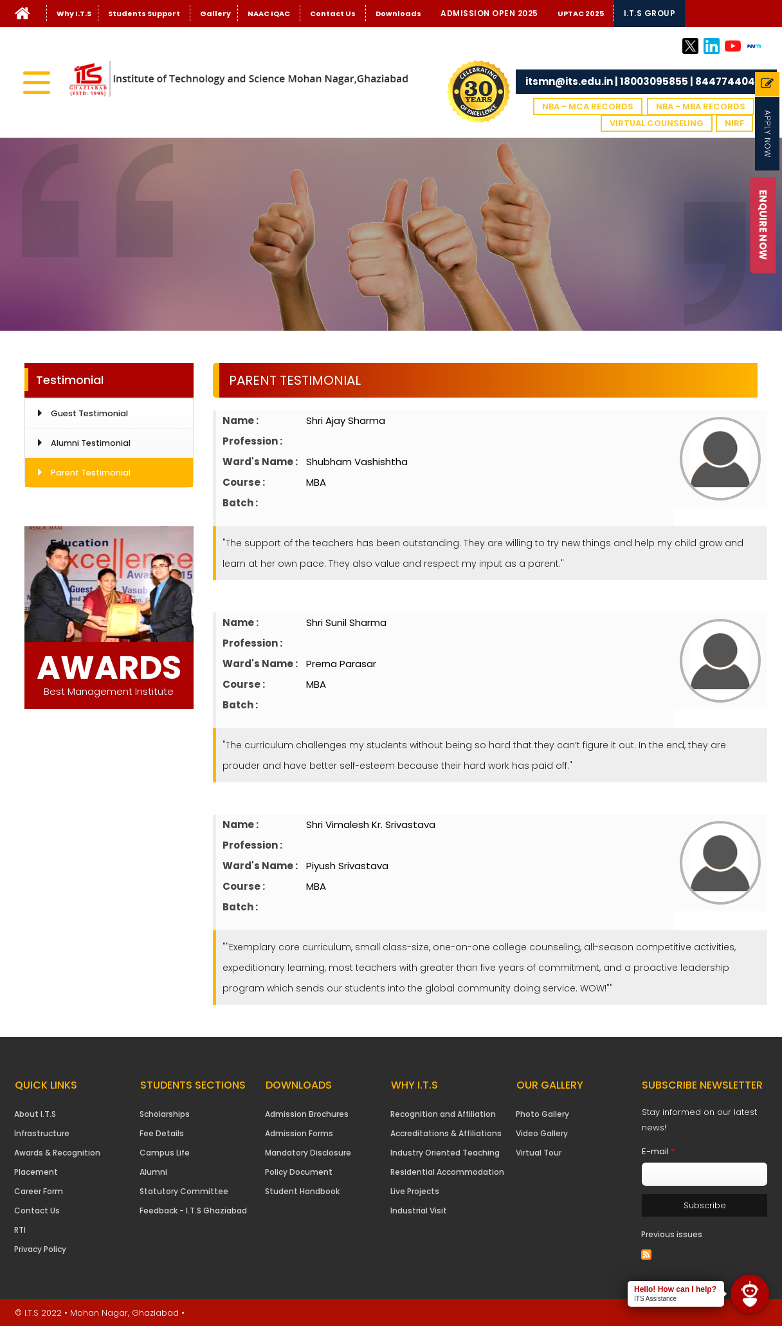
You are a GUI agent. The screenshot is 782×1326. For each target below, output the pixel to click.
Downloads (398, 13)
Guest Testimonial (89, 413)
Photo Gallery (542, 1114)
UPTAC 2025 (581, 13)
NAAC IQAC (269, 13)
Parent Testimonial (91, 472)
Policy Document (298, 1171)
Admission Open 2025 (489, 13)
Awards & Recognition (57, 1152)
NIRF (734, 123)
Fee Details (162, 1133)
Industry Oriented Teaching (445, 1152)
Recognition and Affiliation (443, 1114)
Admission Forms (299, 1133)
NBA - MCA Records (587, 106)
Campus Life (165, 1152)
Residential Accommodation (447, 1171)
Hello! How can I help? (675, 1289)
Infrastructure (41, 1133)
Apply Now (767, 134)
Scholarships (165, 1114)
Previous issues (671, 1234)
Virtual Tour (538, 1152)
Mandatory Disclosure (308, 1152)
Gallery (215, 13)
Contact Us (333, 13)
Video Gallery (542, 1133)
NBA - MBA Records (700, 106)
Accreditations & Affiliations (446, 1133)
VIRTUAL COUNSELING (657, 123)
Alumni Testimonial (91, 442)
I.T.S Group (650, 13)
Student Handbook (302, 1191)
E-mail (658, 1151)
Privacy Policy (40, 1249)
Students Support (144, 13)
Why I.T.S (74, 13)
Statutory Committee (184, 1191)
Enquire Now (763, 225)
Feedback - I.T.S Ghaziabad (193, 1210)
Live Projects (414, 1191)
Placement (36, 1171)
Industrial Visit (418, 1210)
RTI (20, 1229)
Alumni (153, 1171)
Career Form (38, 1191)
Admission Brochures (307, 1114)
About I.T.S (35, 1114)
